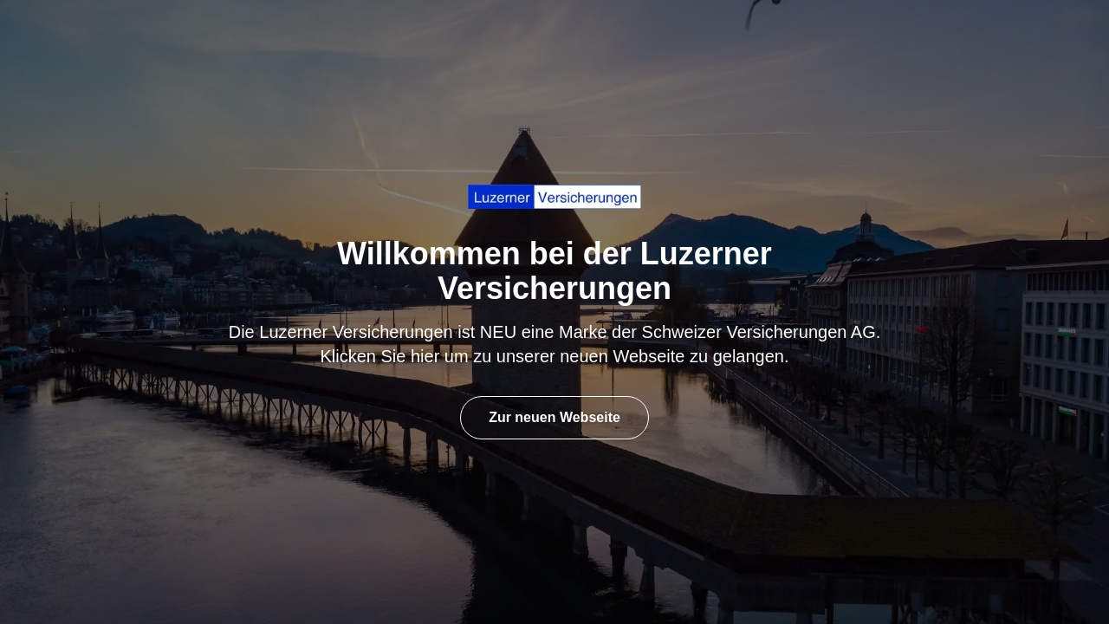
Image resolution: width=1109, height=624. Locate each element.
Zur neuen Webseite (554, 417)
